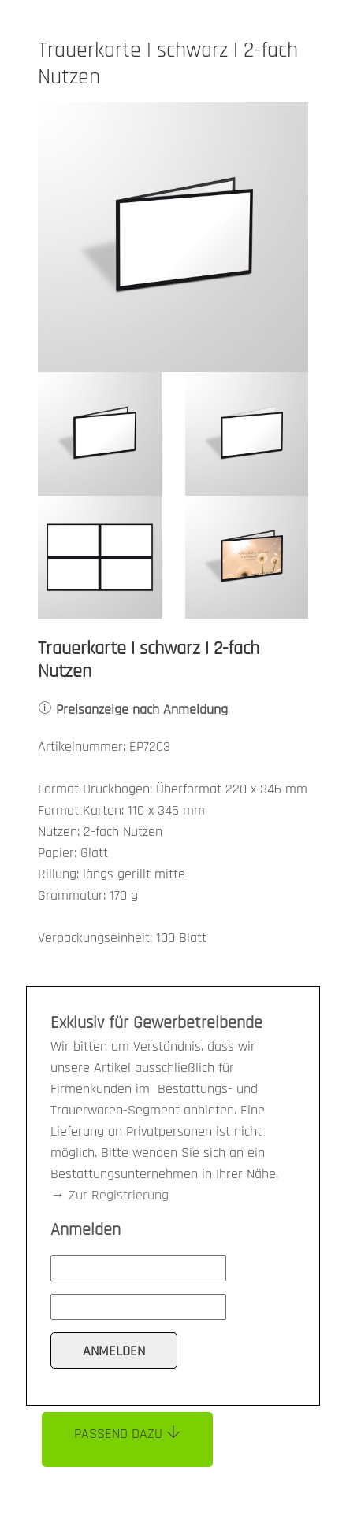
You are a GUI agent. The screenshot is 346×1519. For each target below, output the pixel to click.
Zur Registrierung (119, 1195)
